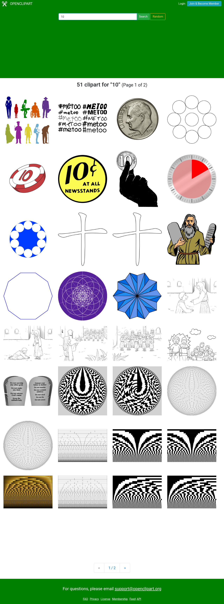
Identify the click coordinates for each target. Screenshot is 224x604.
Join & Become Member (204, 3)
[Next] (125, 568)
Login (181, 3)
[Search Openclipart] (98, 16)
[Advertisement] (112, 49)
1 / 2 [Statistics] (112, 568)
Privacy (94, 599)
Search (143, 16)
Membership (120, 599)
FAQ (85, 599)
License (105, 599)
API (139, 599)
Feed (133, 599)
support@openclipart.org (138, 588)
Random (158, 16)
